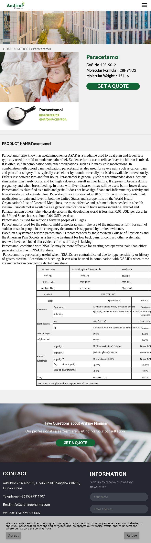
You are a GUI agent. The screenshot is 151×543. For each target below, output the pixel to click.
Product (22, 49)
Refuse (132, 535)
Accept (13, 535)
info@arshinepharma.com (31, 505)
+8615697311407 (32, 496)
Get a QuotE (113, 86)
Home (8, 49)
